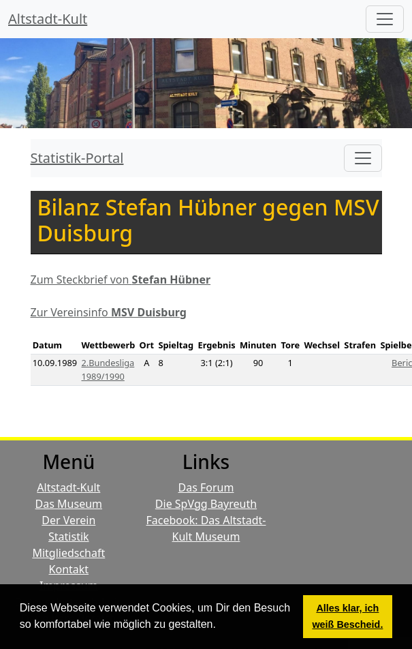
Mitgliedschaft (68, 552)
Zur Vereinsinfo (109, 312)
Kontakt (69, 569)
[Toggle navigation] (363, 158)
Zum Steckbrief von (121, 279)
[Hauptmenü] (385, 19)
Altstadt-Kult (47, 19)
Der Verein (68, 520)
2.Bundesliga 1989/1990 (107, 369)
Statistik (68, 536)
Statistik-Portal (77, 158)
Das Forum (206, 487)
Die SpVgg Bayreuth (206, 503)
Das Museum (68, 503)
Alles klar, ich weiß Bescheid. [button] (347, 616)
